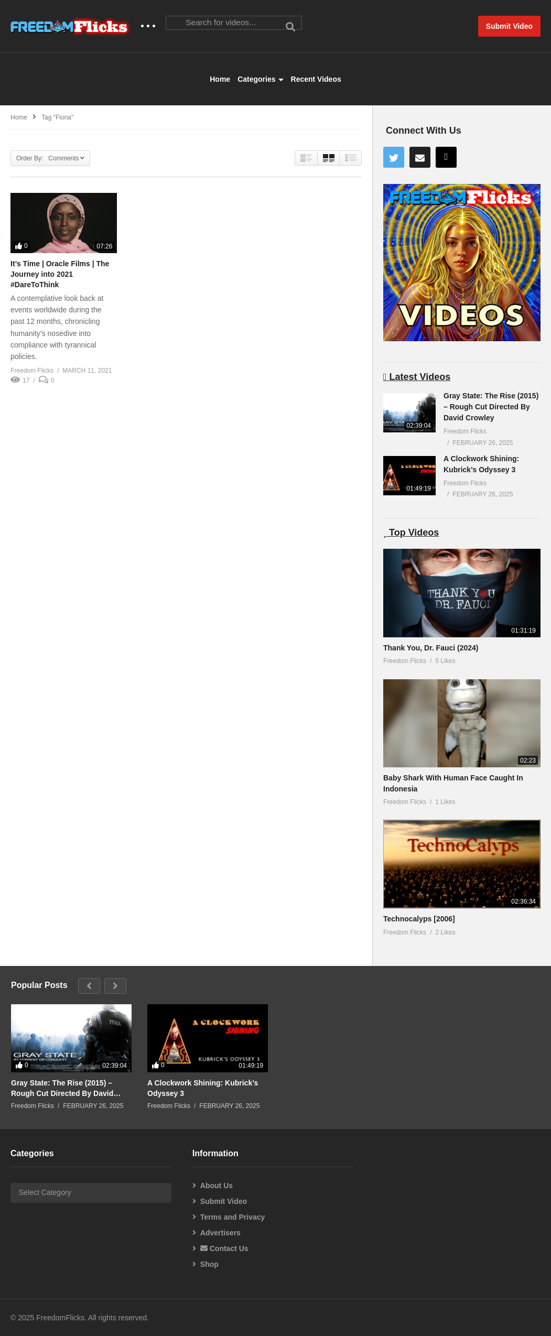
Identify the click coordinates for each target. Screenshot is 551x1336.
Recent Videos (316, 79)
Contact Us (224, 1248)
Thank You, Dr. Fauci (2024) (431, 648)
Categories (260, 79)
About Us (216, 1185)
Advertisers (220, 1233)
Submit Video (223, 1201)
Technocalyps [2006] (419, 919)
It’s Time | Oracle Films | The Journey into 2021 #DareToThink (59, 274)
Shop (209, 1264)
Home (220, 79)
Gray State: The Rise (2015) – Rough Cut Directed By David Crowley (491, 407)
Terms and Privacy (232, 1217)
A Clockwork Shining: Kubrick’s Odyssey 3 (202, 1088)
